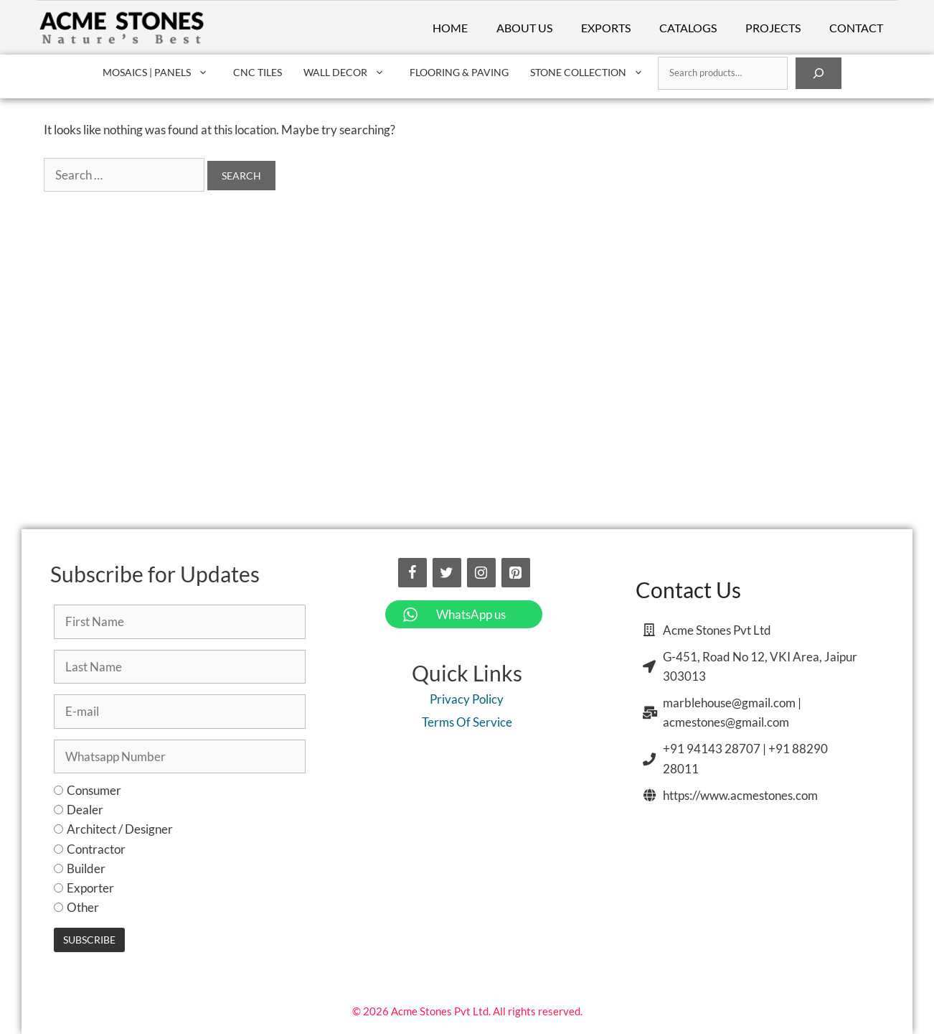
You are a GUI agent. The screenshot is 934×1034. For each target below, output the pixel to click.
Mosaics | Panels (162, 72)
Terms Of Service (467, 722)
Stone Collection (594, 72)
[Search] (818, 73)
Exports (606, 27)
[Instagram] (481, 572)
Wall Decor (351, 72)
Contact (856, 27)
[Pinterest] (515, 572)
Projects (773, 27)
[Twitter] (447, 572)
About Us (524, 27)
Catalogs (688, 27)
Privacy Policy (467, 699)
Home (450, 27)
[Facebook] (412, 572)
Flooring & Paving (459, 72)
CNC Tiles (257, 72)
